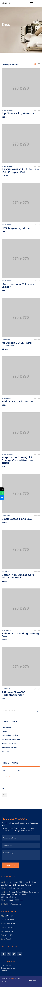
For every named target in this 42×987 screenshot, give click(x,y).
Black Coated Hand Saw (17, 518)
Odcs (12, 978)
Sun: (3, 939)
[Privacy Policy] (27, 980)
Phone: (4, 888)
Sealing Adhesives (9, 747)
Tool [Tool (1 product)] (4, 795)
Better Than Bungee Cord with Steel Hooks (18, 576)
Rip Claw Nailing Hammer (18, 113)
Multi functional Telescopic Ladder (18, 285)
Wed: (3, 924)
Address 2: (5, 892)
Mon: (3, 916)
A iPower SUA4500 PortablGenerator (13, 693)
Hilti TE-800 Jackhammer (18, 401)
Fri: (2, 931)
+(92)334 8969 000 (15, 900)
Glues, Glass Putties (10, 735)
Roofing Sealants (9, 743)
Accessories (6, 727)
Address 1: (5, 882)
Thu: (3, 927)
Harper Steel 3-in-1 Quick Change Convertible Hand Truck (18, 460)
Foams (4, 731)
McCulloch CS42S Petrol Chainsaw (17, 344)
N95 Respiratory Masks (16, 228)
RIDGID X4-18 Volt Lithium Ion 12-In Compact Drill (20, 171)
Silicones (5, 751)
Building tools (7, 110)
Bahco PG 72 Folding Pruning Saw (20, 635)
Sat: (2, 935)
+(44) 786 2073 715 (15, 888)
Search (36, 710)
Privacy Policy (32, 980)
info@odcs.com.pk (14, 904)
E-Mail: (4, 904)
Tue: (3, 920)
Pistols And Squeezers (11, 739)
